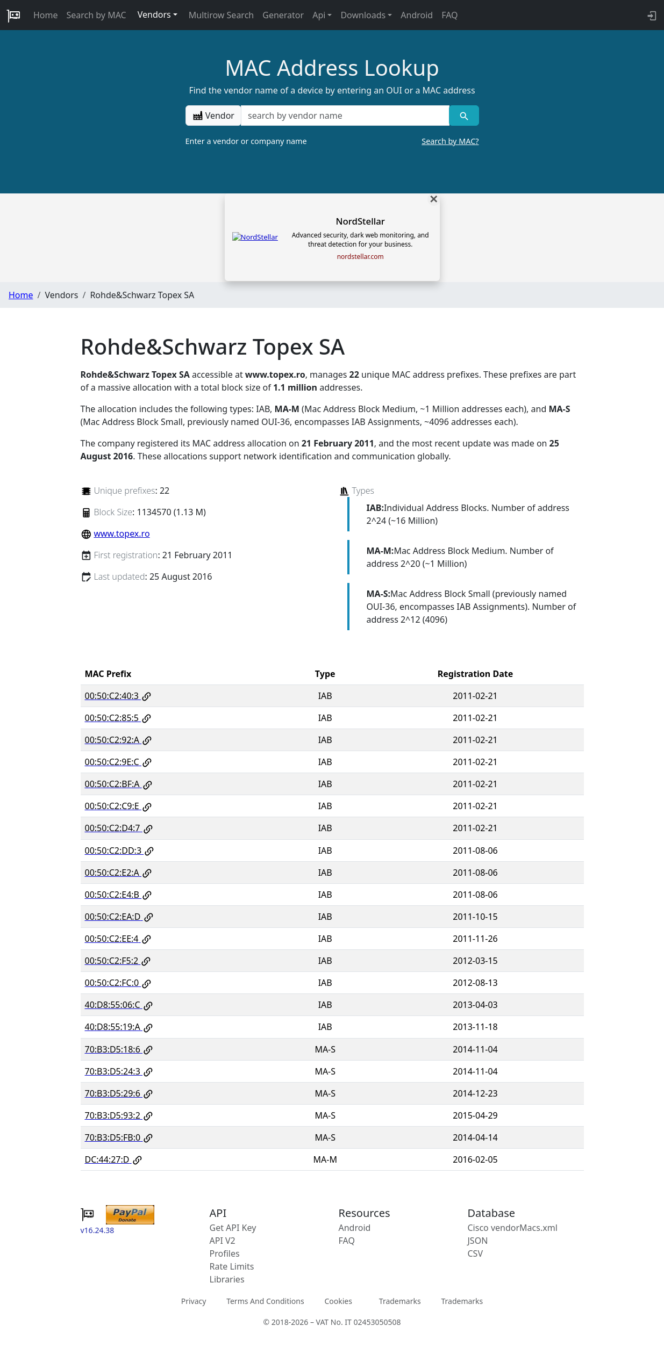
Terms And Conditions (265, 1301)
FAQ (449, 15)
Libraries (227, 1279)
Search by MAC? (450, 141)
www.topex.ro (121, 533)
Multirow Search (221, 15)
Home (45, 15)
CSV (475, 1253)
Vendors (154, 14)
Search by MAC (96, 15)
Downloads (362, 15)
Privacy (193, 1301)
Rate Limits (232, 1266)
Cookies (338, 1301)
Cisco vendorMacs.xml (513, 1228)
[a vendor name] (345, 115)
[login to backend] (651, 15)
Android (417, 15)
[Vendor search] (464, 115)
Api (318, 15)
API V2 (222, 1240)
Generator (283, 15)
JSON (478, 1240)
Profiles (225, 1253)
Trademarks (400, 1301)
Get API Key (233, 1228)
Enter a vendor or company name (332, 141)
